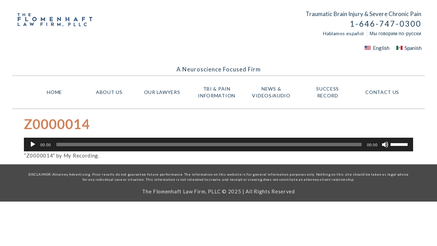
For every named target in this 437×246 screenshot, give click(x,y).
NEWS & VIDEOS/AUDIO (273, 92)
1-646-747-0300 (385, 23)
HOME (54, 92)
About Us (109, 92)
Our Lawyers (164, 92)
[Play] (32, 144)
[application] (218, 144)
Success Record (327, 92)
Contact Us (382, 92)
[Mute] (385, 144)
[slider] (209, 144)
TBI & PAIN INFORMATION (218, 92)
